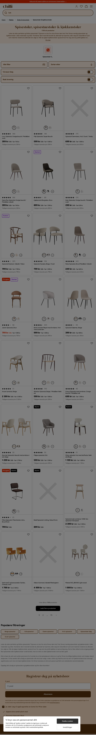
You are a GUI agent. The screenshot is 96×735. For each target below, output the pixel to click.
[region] (41, 724)
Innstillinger (67, 727)
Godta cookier (67, 721)
